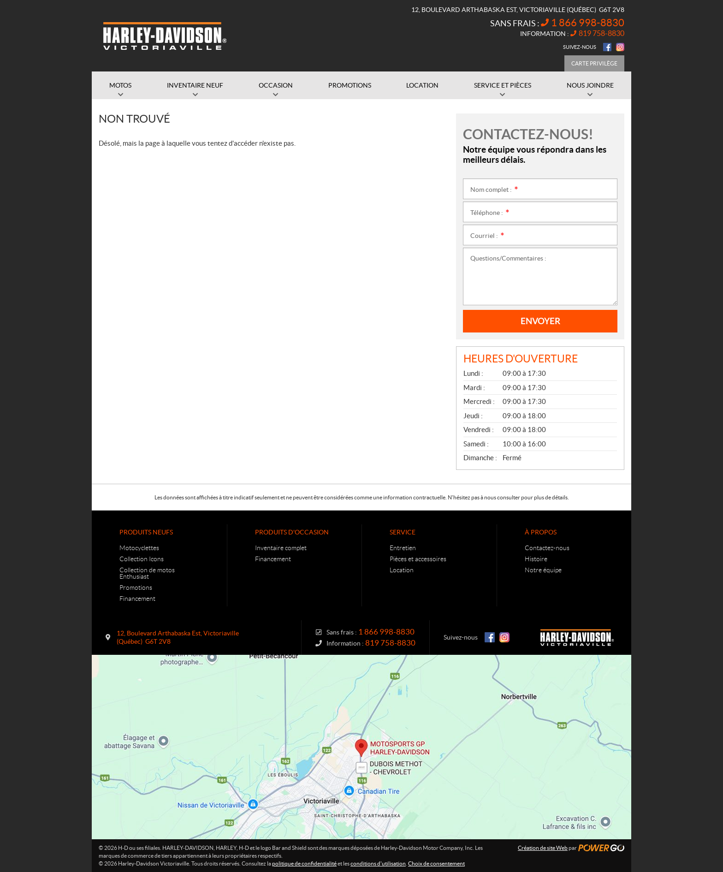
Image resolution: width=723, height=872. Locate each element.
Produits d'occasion (292, 532)
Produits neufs (146, 532)
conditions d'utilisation (378, 863)
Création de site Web (543, 848)
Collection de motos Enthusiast (147, 573)
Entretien (403, 548)
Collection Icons (141, 559)
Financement (137, 598)
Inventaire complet (281, 548)
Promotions (135, 587)
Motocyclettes (139, 548)
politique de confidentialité (304, 863)
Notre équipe (543, 570)
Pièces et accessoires (418, 559)
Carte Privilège (594, 63)
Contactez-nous (547, 548)
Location (402, 570)
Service (402, 532)
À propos (541, 532)
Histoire (536, 559)
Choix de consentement (436, 863)
